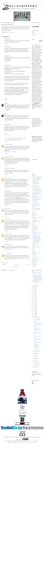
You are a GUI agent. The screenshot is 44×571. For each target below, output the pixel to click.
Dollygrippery (22, 6)
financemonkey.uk (26, 258)
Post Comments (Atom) (11, 269)
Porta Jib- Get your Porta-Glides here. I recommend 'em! (37, 233)
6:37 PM (6, 121)
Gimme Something (37, 342)
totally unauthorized (35, 247)
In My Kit (35, 337)
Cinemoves (34, 230)
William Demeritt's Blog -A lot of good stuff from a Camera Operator (37, 178)
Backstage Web (35, 260)
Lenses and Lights (35, 204)
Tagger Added (36, 344)
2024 (34, 290)
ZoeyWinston (6, 253)
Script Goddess (35, 226)
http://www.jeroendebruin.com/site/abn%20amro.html (11, 26)
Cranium (33, 223)
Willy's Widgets (35, 261)
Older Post (28, 264)
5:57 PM (6, 62)
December (36, 318)
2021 (34, 294)
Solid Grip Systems (35, 229)
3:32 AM (6, 174)
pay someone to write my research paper (17, 182)
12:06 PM (6, 100)
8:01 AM (6, 241)
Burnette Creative (35, 196)
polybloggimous (35, 214)
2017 (34, 301)
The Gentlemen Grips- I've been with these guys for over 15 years (37, 193)
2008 (34, 316)
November (36, 319)
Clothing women (7, 144)
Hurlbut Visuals (35, 185)
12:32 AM (6, 250)
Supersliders (34, 220)
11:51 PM (6, 141)
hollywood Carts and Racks (37, 258)
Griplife (33, 224)
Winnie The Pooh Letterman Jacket (15, 225)
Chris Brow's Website (36, 205)
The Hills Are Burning (36, 199)
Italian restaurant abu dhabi (9, 163)
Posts (34, 32)
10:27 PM (6, 205)
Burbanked (34, 245)
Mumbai (35, 321)
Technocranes (34, 255)
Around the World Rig (38, 324)
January (35, 365)
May (35, 358)
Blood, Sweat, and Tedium (37, 198)
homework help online (8, 168)
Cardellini (33, 263)
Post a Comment (5, 262)
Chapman (34, 206)
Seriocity (33, 250)
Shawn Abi (6, 208)
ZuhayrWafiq (6, 233)
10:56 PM (6, 216)
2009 (34, 314)
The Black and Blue (35, 181)
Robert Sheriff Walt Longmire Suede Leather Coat (13, 137)
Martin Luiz (6, 177)
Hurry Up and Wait (35, 244)
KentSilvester (7, 244)
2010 (34, 313)
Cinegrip (33, 251)
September (36, 351)
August (35, 353)
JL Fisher (33, 212)
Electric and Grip (35, 227)
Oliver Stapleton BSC (36, 221)
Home (16, 264)
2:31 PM (6, 53)
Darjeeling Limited (37, 322)
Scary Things (36, 347)
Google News (34, 264)
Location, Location (37, 336)
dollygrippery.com (37, 346)
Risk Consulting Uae (16, 238)
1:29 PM (6, 259)
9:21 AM (6, 153)
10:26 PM (6, 187)
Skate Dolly (34, 257)
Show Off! (36, 326)
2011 (34, 311)
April (35, 360)
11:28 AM (6, 134)
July (35, 355)
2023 (34, 292)
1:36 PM (6, 43)
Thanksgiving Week (37, 328)
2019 (34, 297)
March (35, 361)
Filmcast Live (34, 200)
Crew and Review (35, 202)
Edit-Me (33, 266)
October (35, 349)
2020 (34, 295)
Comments (35, 34)
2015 (34, 304)
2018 (34, 299)
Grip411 (33, 211)
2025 (34, 289)
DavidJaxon (6, 219)
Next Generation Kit (37, 332)
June (35, 356)
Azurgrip (33, 382)
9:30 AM (6, 165)
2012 (34, 309)
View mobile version (16, 266)
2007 (34, 367)
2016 (34, 302)
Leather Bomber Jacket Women (10, 151)
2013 (34, 307)
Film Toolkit (34, 175)
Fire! (35, 334)
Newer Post (4, 264)
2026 (34, 287)
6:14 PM (6, 110)
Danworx (33, 215)
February (36, 363)
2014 (34, 306)
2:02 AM (6, 230)
